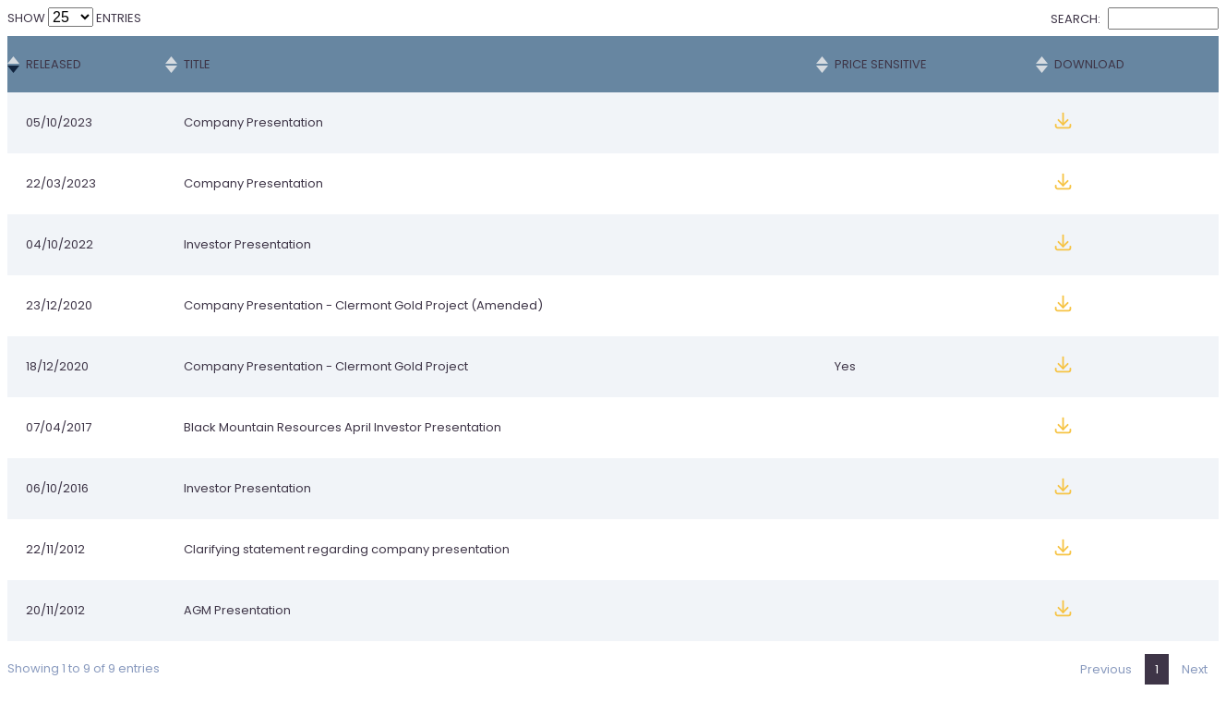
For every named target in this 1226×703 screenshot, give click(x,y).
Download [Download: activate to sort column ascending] (1089, 64)
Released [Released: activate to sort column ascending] (53, 64)
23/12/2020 (59, 305)
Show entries (74, 18)
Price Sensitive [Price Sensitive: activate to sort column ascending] (881, 64)
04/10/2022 (59, 244)
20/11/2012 (55, 610)
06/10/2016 (57, 488)
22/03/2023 (61, 183)
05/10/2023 (59, 122)
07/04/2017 (58, 427)
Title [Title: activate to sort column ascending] (197, 64)
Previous (1106, 669)
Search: (1135, 19)
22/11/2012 (55, 549)
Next (1195, 669)
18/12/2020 (57, 366)
